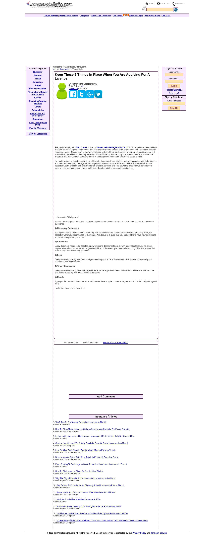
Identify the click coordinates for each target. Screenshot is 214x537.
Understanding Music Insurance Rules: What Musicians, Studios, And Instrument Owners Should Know (102, 520)
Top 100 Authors (51, 16)
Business (37, 72)
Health (38, 79)
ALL (55, 69)
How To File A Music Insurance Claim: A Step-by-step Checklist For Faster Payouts (92, 429)
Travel (38, 85)
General (38, 75)
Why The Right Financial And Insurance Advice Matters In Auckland (85, 478)
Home (151, 3)
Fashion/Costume (37, 128)
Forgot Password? (174, 90)
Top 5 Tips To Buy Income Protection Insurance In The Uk (80, 422)
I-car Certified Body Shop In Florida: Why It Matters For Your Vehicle (85, 450)
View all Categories (38, 134)
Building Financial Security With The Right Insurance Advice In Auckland (89, 506)
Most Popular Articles (68, 16)
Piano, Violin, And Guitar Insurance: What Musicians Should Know (86, 492)
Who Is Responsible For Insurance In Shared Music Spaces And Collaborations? (92, 513)
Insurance (64, 69)
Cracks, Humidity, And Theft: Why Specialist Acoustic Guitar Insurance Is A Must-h (91, 443)
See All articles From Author (115, 342)
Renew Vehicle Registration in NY (113, 147)
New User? (174, 93)
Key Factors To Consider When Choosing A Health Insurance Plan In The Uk (90, 485)
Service (37, 98)
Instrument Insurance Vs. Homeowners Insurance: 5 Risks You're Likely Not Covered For (94, 436)
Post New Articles (152, 16)
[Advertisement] (107, 40)
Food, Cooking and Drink (38, 123)
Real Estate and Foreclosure (37, 114)
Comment (73, 88)
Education (38, 82)
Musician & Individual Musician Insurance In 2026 (78, 499)
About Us (165, 3)
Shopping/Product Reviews (37, 102)
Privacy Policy (139, 533)
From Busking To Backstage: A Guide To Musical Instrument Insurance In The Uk (91, 464)
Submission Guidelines (101, 16)
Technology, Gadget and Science (37, 93)
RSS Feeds (121, 16)
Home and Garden (37, 89)
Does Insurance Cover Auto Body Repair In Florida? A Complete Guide (86, 457)
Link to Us (166, 16)
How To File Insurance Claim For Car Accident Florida (79, 471)
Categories (84, 16)
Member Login (136, 16)
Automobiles (38, 110)
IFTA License (81, 147)
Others (38, 107)
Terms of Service (159, 533)
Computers (37, 119)
